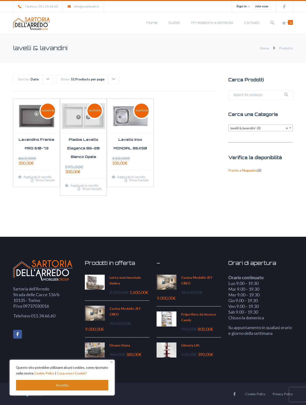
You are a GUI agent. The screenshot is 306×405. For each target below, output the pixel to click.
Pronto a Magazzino (242, 170)
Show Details (45, 180)
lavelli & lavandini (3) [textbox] (259, 128)
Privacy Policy (283, 394)
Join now (261, 6)
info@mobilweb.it (86, 6)
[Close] (111, 362)
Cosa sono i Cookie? (72, 373)
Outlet (174, 23)
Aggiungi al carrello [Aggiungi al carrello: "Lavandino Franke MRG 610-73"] (37, 177)
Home (152, 23)
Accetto (62, 385)
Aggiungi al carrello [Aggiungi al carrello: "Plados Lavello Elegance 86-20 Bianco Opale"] (84, 185)
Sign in (241, 6)
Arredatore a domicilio (212, 23)
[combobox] (260, 128)
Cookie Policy (44, 373)
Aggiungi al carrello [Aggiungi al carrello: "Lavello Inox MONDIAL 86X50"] (130, 177)
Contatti (251, 23)
